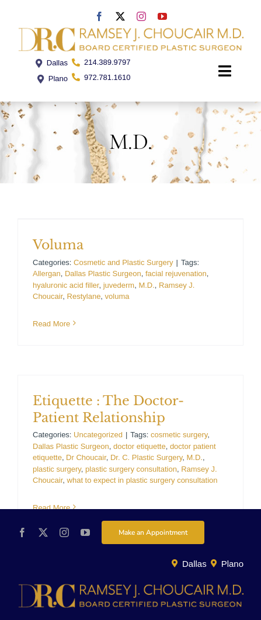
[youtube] (162, 16)
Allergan (47, 273)
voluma (117, 296)
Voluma (58, 245)
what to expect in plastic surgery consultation (142, 480)
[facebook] (99, 16)
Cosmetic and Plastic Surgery (123, 262)
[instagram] (141, 16)
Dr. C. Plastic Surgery (146, 457)
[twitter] (120, 16)
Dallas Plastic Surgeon (103, 273)
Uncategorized (98, 434)
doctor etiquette (139, 446)
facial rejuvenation (176, 273)
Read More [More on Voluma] (51, 323)
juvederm (118, 285)
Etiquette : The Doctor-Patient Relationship (108, 409)
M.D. (146, 285)
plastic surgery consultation (131, 469)
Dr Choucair (86, 457)
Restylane (84, 296)
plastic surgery (57, 469)
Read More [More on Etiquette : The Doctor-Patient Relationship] (51, 507)
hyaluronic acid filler (66, 285)
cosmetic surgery (179, 434)
